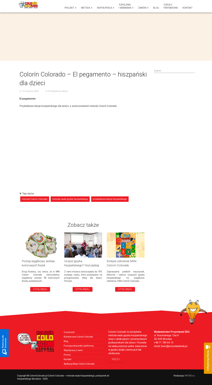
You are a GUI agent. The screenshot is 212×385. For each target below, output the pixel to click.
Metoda (86, 7)
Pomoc (67, 355)
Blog (156, 7)
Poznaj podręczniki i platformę (79, 346)
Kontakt (188, 7)
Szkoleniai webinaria (126, 6)
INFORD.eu (190, 375)
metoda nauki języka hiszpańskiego (70, 199)
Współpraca (105, 7)
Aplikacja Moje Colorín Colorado (79, 364)
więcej (116, 359)
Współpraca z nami (73, 350)
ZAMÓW (143, 7)
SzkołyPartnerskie (171, 6)
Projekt (70, 7)
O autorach (69, 332)
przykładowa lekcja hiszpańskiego (110, 199)
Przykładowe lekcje (58, 91)
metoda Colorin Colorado (35, 199)
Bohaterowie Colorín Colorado (78, 336)
